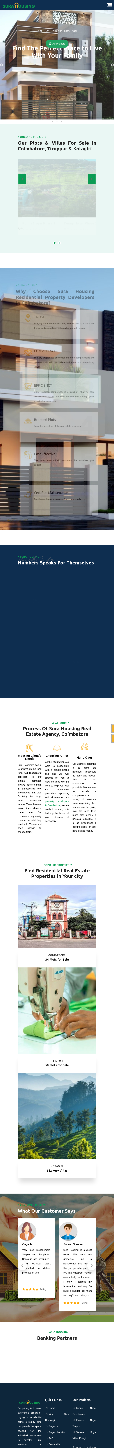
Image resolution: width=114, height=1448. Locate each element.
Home (52, 1408)
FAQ (51, 1438)
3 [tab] (61, 121)
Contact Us (54, 1444)
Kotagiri (57, 1166)
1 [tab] (52, 121)
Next (112, 64)
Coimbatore (57, 955)
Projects (53, 1426)
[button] (54, 244)
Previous (1, 64)
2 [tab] (57, 121)
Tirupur (57, 1060)
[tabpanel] (57, 64)
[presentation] (22, 179)
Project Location (57, 1432)
